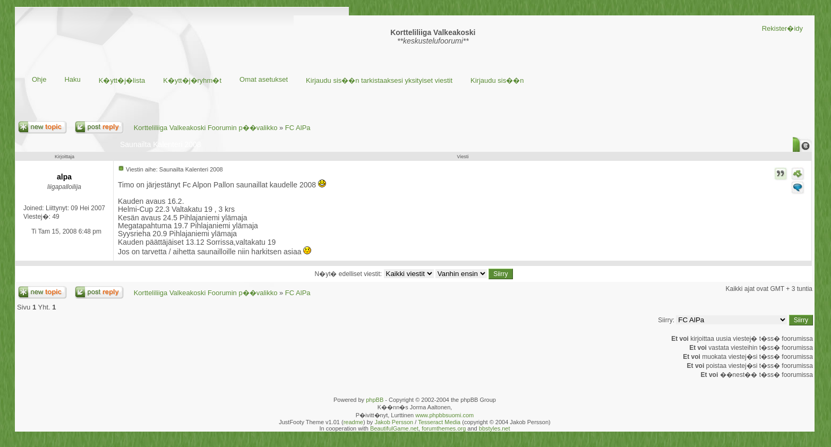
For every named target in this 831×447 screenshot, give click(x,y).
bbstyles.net (494, 428)
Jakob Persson (393, 422)
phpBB (374, 400)
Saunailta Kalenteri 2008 (160, 144)
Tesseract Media (439, 422)
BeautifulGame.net (394, 428)
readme (353, 422)
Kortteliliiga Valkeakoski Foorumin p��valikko (206, 128)
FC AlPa (298, 128)
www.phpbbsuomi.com (444, 415)
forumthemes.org (444, 428)
